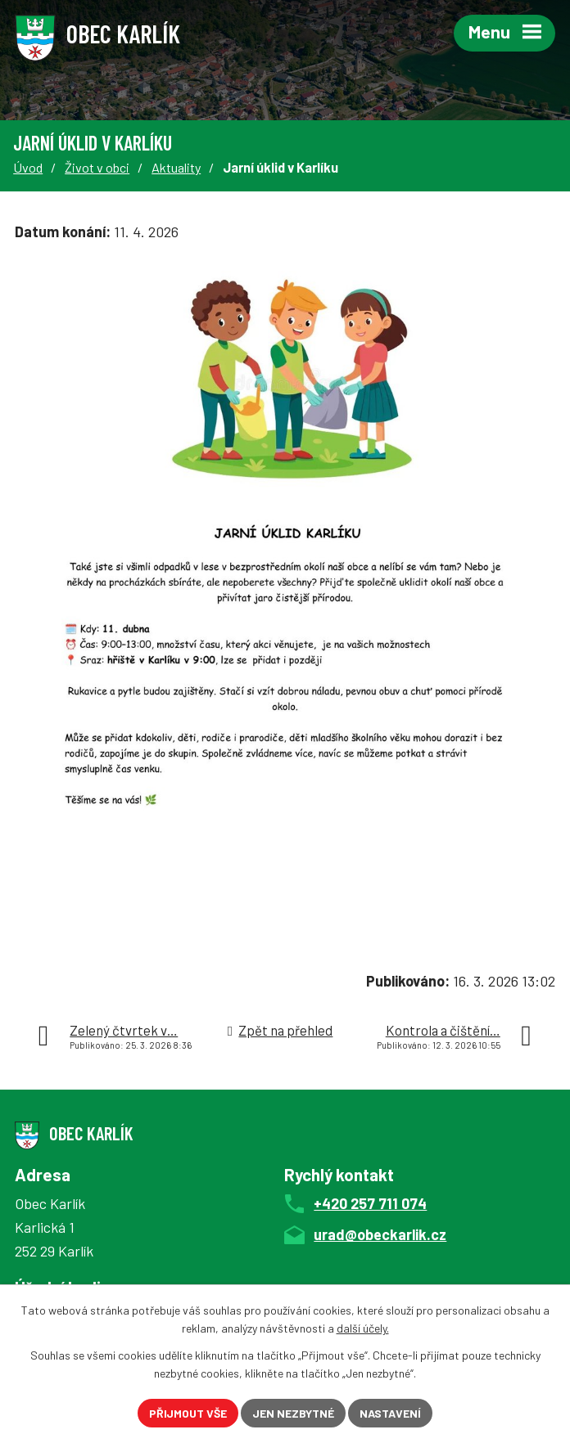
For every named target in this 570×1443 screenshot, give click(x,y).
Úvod (28, 167)
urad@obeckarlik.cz (380, 1234)
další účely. (363, 1329)
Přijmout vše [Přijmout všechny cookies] (188, 1413)
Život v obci (97, 167)
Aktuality (176, 167)
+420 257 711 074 (370, 1203)
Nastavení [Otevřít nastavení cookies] (390, 1413)
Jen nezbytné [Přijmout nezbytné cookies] (293, 1413)
